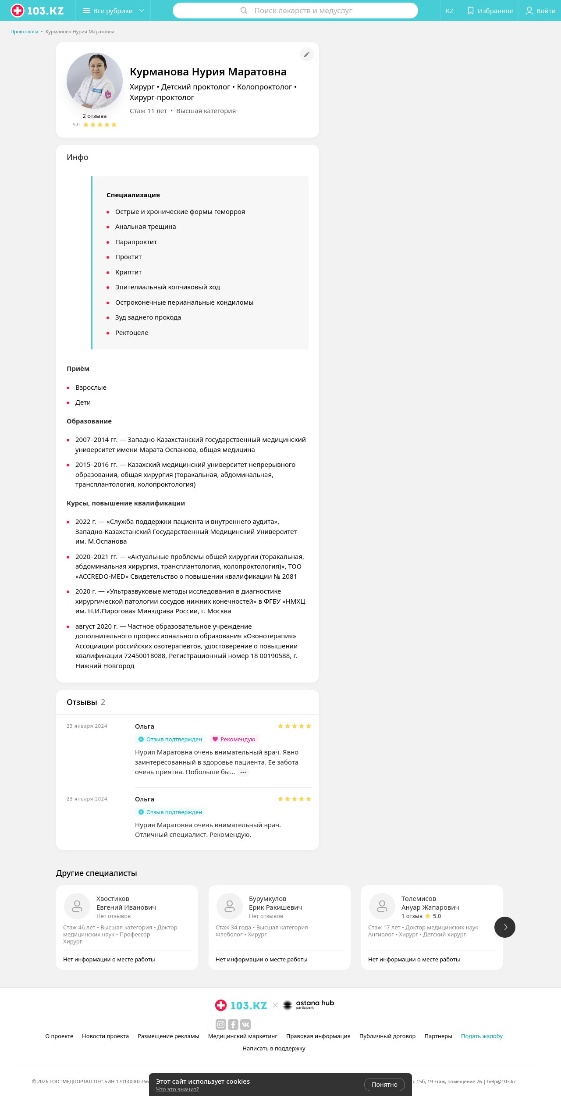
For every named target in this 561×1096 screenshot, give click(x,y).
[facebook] (233, 1024)
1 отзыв (412, 916)
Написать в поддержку (273, 1048)
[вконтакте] (245, 1024)
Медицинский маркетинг (242, 1036)
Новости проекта (105, 1036)
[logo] (38, 11)
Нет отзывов (113, 916)
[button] (113, 10)
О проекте (59, 1036)
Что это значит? (177, 1089)
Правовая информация (318, 1036)
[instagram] (221, 1024)
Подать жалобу (482, 1036)
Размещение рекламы (168, 1036)
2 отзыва (94, 115)
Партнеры (439, 1036)
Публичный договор (387, 1036)
